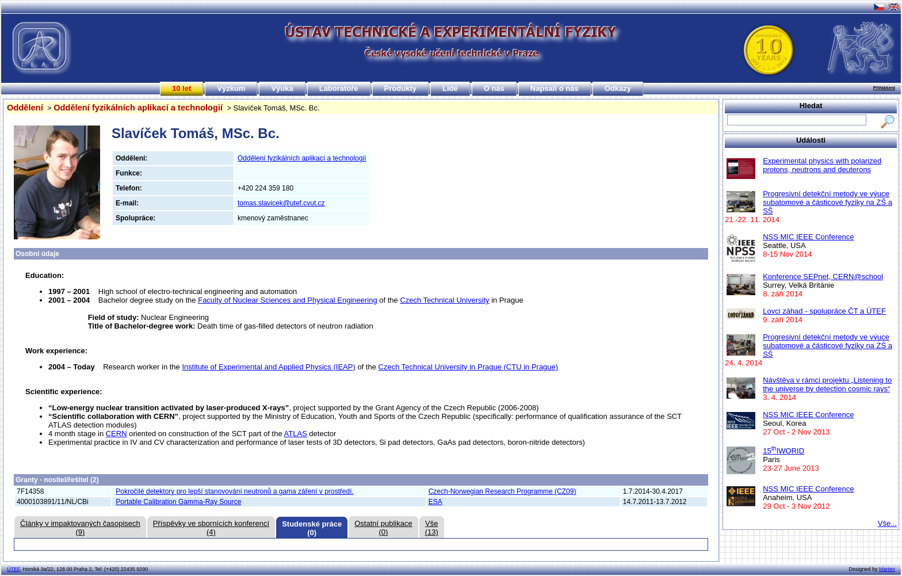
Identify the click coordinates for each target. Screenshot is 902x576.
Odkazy (618, 88)
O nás (494, 88)
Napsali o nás (554, 88)
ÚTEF (13, 569)
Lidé (450, 88)
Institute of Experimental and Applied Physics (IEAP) (268, 367)
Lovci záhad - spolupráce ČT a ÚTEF (824, 311)
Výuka (282, 88)
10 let (181, 88)
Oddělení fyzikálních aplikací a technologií (138, 107)
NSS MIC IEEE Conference (808, 236)
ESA (435, 502)
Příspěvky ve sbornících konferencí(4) (211, 527)
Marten (887, 569)
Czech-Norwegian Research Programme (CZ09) (502, 491)
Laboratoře (338, 88)
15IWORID (783, 451)
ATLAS (295, 433)
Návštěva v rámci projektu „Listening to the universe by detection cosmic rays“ (827, 384)
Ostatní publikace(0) (383, 527)
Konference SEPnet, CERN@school (823, 276)
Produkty (400, 88)
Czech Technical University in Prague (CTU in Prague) (469, 367)
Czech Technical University (444, 300)
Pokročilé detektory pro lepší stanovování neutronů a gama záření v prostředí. (235, 491)
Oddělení (25, 107)
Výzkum (231, 88)
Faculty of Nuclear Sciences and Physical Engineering (287, 300)
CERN (116, 433)
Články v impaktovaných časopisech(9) (80, 527)
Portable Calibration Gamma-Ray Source (178, 502)
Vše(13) (431, 527)
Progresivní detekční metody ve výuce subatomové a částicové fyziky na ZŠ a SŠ (827, 202)
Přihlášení (884, 87)
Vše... (887, 523)
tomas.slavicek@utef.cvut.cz (281, 203)
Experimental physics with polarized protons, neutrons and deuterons (822, 165)
